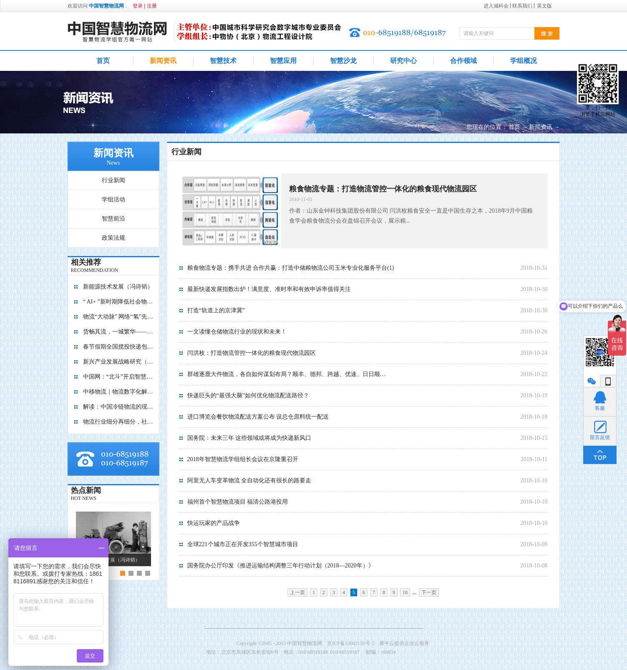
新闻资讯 (540, 127)
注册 (152, 6)
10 (405, 592)
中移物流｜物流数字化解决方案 (118, 392)
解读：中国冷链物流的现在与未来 (118, 407)
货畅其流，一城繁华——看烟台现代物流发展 (118, 332)
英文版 (544, 6)
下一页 (428, 592)
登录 (138, 6)
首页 (103, 60)
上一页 (297, 592)
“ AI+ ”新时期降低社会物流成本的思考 (118, 302)
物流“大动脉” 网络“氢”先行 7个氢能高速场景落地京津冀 (118, 317)
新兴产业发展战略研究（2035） (118, 362)
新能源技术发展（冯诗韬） (118, 287)
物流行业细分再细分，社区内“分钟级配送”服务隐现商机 (118, 422)
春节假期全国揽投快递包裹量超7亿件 (118, 347)
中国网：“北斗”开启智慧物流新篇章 (118, 377)
